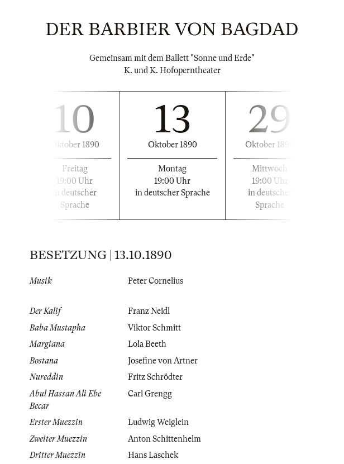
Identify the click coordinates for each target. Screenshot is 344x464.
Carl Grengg (150, 393)
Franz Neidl (149, 311)
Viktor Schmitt (154, 327)
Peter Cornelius (155, 280)
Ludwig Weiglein (158, 422)
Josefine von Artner (163, 360)
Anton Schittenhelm (164, 438)
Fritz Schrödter (155, 376)
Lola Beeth (147, 343)
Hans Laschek (153, 455)
